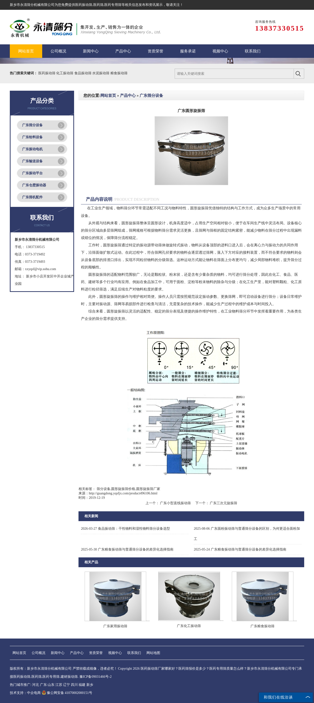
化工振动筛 (65, 73)
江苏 (58, 685)
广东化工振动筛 (189, 626)
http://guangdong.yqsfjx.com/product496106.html (123, 493)
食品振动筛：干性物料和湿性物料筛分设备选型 (125, 528)
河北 (35, 685)
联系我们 (134, 653)
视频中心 (115, 653)
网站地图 (153, 653)
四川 (74, 685)
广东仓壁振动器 (34, 185)
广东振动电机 (32, 149)
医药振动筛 (83, 5)
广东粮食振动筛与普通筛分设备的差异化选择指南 (127, 549)
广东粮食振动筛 (262, 626)
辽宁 (66, 685)
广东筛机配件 (32, 197)
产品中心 (128, 95)
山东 (51, 685)
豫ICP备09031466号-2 (95, 676)
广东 (43, 685)
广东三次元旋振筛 (223, 503)
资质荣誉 (96, 653)
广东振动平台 (32, 173)
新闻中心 (58, 653)
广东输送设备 (32, 161)
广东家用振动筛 (115, 626)
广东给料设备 (32, 137)
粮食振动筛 (119, 73)
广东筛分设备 (32, 125)
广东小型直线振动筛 (175, 503)
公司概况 (38, 653)
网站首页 (108, 95)
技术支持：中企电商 (25, 693)
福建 (81, 685)
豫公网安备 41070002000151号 (67, 693)
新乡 (89, 685)
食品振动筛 (83, 73)
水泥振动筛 (101, 73)
